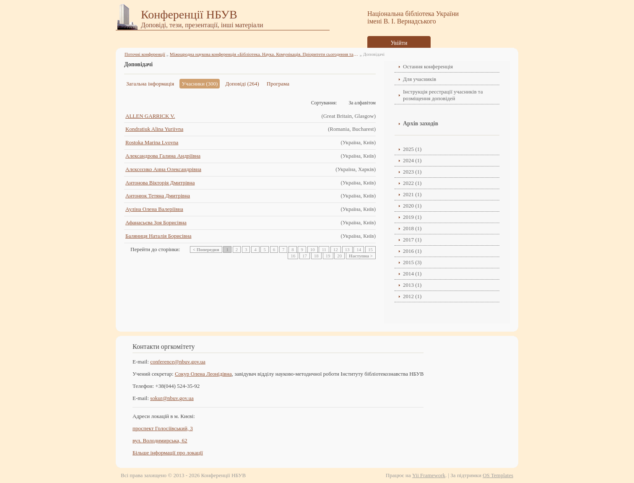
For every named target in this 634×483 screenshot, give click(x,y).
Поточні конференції (145, 54)
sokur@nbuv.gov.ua (171, 398)
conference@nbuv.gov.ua (177, 361)
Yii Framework (428, 475)
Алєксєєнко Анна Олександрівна (163, 169)
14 (358, 249)
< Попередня (206, 249)
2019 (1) (412, 217)
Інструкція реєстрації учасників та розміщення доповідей (443, 94)
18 (316, 255)
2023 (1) (412, 172)
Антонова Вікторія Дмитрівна (160, 182)
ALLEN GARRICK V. (150, 116)
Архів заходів (420, 123)
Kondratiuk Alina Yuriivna (154, 129)
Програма (278, 83)
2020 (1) (412, 206)
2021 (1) (412, 194)
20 (339, 255)
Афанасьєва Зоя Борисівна (156, 222)
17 (304, 255)
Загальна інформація (150, 83)
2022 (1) (412, 183)
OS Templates (498, 475)
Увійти (399, 43)
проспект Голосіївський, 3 (163, 428)
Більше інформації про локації (168, 452)
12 (335, 249)
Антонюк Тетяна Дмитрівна (157, 195)
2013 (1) (412, 285)
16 (293, 255)
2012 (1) (412, 296)
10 (312, 249)
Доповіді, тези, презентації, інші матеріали (202, 25)
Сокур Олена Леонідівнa (203, 374)
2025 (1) (412, 149)
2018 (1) (412, 228)
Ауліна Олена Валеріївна (154, 209)
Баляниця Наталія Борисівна (158, 236)
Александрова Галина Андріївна (162, 156)
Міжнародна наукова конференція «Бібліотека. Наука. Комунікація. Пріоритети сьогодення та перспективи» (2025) (264, 54)
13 (347, 249)
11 (324, 249)
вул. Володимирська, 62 (160, 440)
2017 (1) (412, 239)
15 (370, 249)
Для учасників (419, 79)
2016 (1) (412, 251)
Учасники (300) (200, 83)
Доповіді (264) (242, 83)
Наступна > (361, 255)
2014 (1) (412, 273)
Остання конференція (428, 66)
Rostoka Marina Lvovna (151, 142)
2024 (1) (412, 160)
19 (328, 255)
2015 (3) (412, 262)
